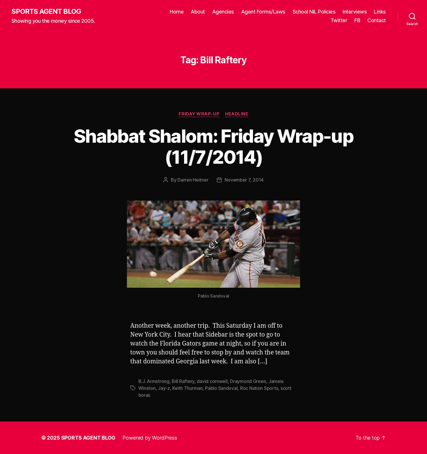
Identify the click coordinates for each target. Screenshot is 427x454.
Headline (236, 114)
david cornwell (212, 381)
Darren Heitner (192, 180)
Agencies (223, 12)
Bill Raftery (183, 381)
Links (380, 12)
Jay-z (164, 388)
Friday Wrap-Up (199, 114)
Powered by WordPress (149, 438)
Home (176, 12)
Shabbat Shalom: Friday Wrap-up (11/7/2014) (213, 146)
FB (357, 20)
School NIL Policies (314, 12)
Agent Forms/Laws (263, 12)
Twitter (339, 20)
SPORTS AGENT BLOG (46, 11)
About (198, 12)
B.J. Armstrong (153, 381)
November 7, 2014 (244, 180)
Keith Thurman (187, 388)
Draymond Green (248, 381)
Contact (376, 20)
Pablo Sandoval (221, 388)
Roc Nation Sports (259, 388)
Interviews (355, 12)
